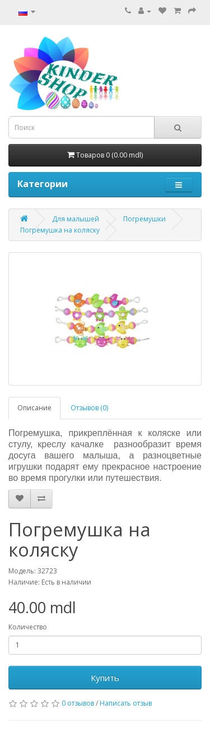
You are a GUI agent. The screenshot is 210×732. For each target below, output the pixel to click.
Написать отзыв (126, 703)
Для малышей (75, 219)
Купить (105, 677)
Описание (34, 408)
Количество (27, 627)
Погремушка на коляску (60, 230)
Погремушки (144, 219)
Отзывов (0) (89, 408)
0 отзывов (78, 703)
